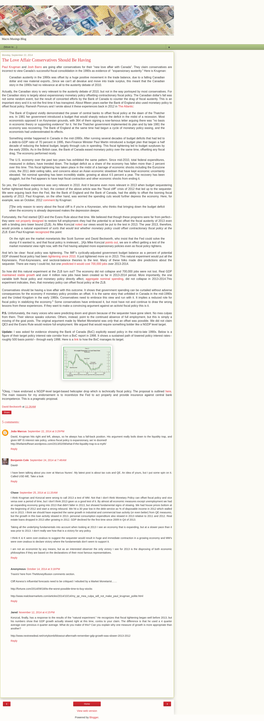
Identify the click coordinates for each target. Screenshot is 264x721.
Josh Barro (35, 67)
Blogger (94, 717)
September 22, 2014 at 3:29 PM (46, 431)
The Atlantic (125, 106)
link (76, 339)
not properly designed (29, 220)
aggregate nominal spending (104, 278)
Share (7, 412)
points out (111, 242)
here (168, 391)
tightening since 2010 (61, 256)
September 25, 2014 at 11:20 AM (38, 492)
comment (49, 200)
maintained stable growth (18, 275)
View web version (87, 710)
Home (87, 704)
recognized (42, 232)
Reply (14, 448)
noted (78, 224)
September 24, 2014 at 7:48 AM (48, 460)
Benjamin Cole (20, 460)
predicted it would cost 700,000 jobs (84, 263)
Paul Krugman (11, 67)
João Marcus (19, 431)
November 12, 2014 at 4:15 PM (37, 612)
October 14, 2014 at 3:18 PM (43, 569)
